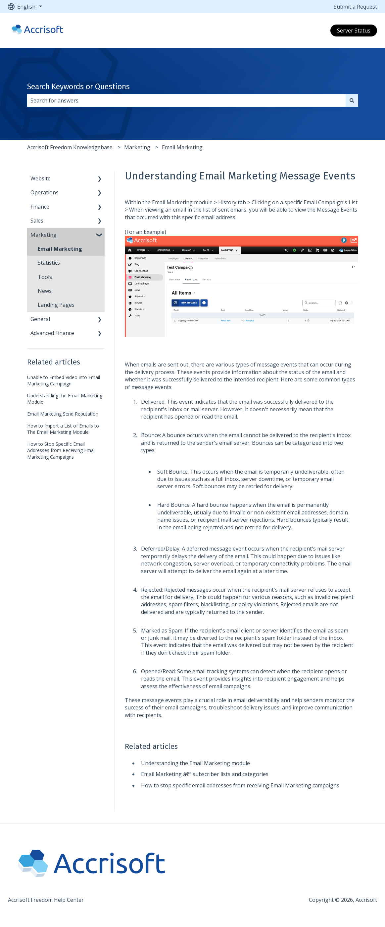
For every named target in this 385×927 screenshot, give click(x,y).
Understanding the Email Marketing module (195, 763)
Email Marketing (182, 147)
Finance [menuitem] (39, 206)
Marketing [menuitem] (43, 234)
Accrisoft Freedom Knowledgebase (70, 147)
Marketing (137, 147)
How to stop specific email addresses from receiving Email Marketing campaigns (240, 785)
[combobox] (186, 100)
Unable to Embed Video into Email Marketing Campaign (63, 380)
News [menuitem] (45, 291)
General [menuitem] (40, 319)
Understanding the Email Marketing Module (64, 398)
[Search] (352, 100)
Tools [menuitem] (45, 277)
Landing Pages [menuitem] (56, 304)
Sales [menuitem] (36, 220)
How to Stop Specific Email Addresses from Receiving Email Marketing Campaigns (61, 450)
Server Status (353, 30)
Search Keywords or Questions (78, 86)
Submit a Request (355, 6)
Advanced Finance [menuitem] (52, 333)
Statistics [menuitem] (49, 262)
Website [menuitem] (40, 178)
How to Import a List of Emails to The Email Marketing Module (63, 429)
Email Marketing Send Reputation (62, 414)
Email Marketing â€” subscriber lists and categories (204, 774)
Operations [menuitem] (44, 192)
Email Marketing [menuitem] (60, 248)
